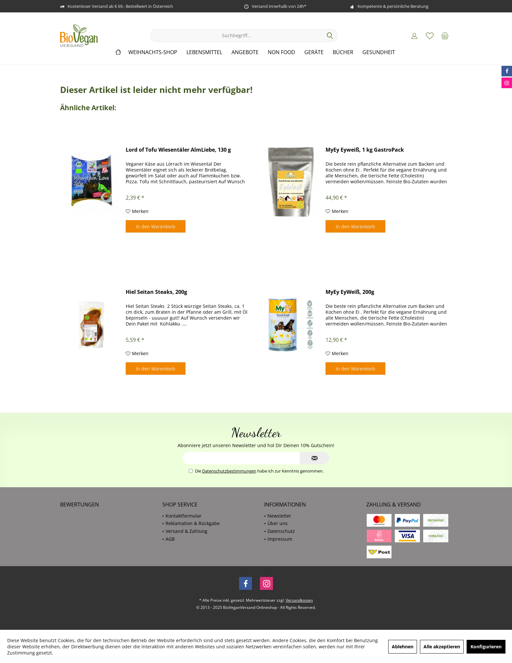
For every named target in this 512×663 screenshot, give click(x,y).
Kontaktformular (183, 516)
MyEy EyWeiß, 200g (350, 292)
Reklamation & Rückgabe (193, 523)
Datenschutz (281, 531)
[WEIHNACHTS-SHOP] (153, 52)
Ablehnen (402, 646)
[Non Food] (281, 52)
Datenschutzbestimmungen (229, 471)
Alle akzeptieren (442, 646)
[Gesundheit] (379, 52)
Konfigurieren (486, 646)
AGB (170, 539)
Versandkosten (299, 600)
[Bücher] (343, 52)
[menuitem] (445, 35)
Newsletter (279, 516)
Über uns (277, 523)
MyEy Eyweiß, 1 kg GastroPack (365, 149)
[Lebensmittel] (204, 52)
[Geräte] (314, 52)
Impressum (279, 539)
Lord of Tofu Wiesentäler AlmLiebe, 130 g (178, 149)
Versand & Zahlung (186, 531)
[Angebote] (245, 52)
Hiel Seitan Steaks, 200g (156, 292)
